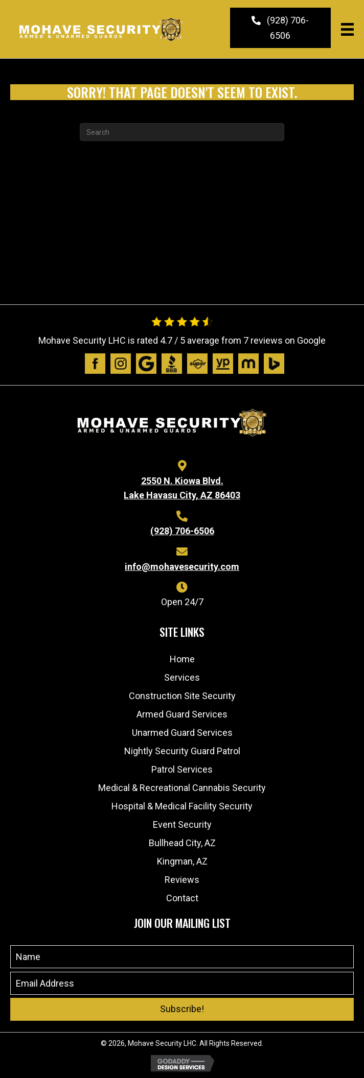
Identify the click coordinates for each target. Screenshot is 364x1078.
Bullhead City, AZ (182, 842)
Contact (182, 898)
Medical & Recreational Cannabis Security (182, 787)
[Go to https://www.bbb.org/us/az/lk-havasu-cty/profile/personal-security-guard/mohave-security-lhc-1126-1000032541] (172, 363)
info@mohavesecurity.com (182, 566)
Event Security (182, 824)
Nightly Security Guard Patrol (182, 751)
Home (182, 659)
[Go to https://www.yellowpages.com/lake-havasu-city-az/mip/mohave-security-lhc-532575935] (223, 363)
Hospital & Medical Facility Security (182, 806)
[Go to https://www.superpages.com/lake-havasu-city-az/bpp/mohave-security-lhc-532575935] (197, 363)
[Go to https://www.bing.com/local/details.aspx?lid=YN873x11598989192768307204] (274, 363)
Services (182, 677)
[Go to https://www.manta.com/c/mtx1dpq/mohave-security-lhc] (248, 363)
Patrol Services (182, 769)
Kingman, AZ (182, 861)
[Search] (182, 132)
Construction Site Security (182, 695)
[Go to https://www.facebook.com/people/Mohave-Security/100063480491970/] (95, 363)
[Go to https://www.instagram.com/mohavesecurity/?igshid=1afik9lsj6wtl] (120, 363)
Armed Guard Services (182, 714)
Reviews (182, 879)
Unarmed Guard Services (182, 732)
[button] (280, 28)
